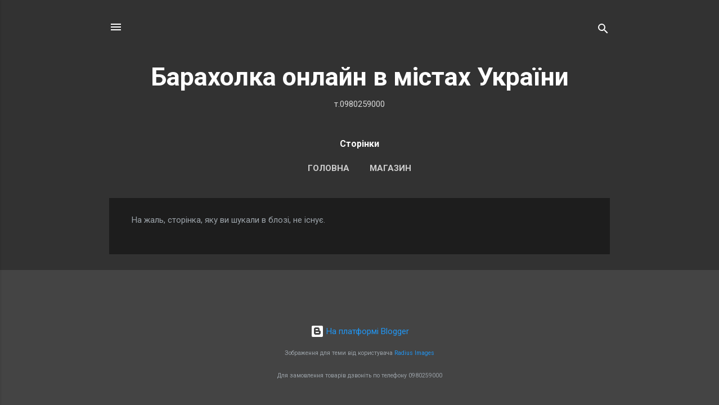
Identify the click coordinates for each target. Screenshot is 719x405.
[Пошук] (603, 31)
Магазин (390, 168)
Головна (328, 168)
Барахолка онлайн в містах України (360, 77)
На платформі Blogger (360, 331)
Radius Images (414, 353)
